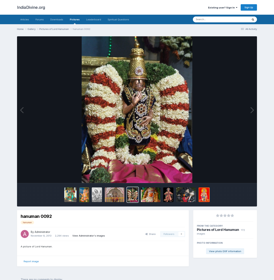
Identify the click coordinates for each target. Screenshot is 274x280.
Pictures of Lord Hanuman (218, 230)
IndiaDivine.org (31, 7)
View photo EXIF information (225, 251)
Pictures (75, 21)
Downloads (56, 19)
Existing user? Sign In (222, 7)
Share (150, 234)
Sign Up (249, 7)
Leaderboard (93, 19)
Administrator (42, 231)
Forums (40, 19)
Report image (31, 261)
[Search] (211, 19)
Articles (24, 19)
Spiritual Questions (118, 19)
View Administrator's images (88, 235)
